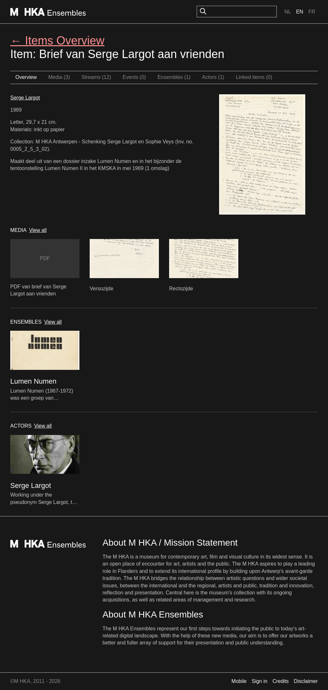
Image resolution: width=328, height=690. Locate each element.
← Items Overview (57, 40)
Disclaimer (306, 681)
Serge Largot (25, 97)
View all (38, 230)
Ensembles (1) (174, 77)
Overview (26, 77)
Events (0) (134, 77)
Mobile (239, 681)
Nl (287, 11)
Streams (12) (96, 77)
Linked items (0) (254, 77)
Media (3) (59, 77)
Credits (281, 681)
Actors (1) (213, 77)
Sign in (259, 681)
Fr (311, 11)
